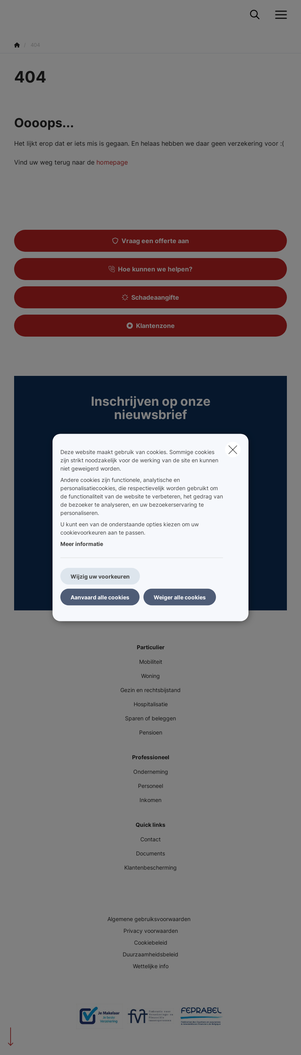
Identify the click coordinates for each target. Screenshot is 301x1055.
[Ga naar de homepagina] (19, 14)
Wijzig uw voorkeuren (100, 576)
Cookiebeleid (150, 942)
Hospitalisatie (151, 704)
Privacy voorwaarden (150, 930)
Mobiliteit (150, 661)
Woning (150, 675)
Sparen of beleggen (150, 718)
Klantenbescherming (150, 867)
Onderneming (150, 771)
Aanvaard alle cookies (100, 597)
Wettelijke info (151, 966)
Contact (150, 839)
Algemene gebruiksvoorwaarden (148, 919)
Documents (150, 853)
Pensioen (150, 732)
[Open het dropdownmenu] (279, 14)
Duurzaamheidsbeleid (150, 954)
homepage (112, 162)
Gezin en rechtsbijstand (150, 690)
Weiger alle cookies (180, 597)
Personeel (150, 785)
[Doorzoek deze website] (255, 14)
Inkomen (150, 800)
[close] (233, 450)
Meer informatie (81, 543)
